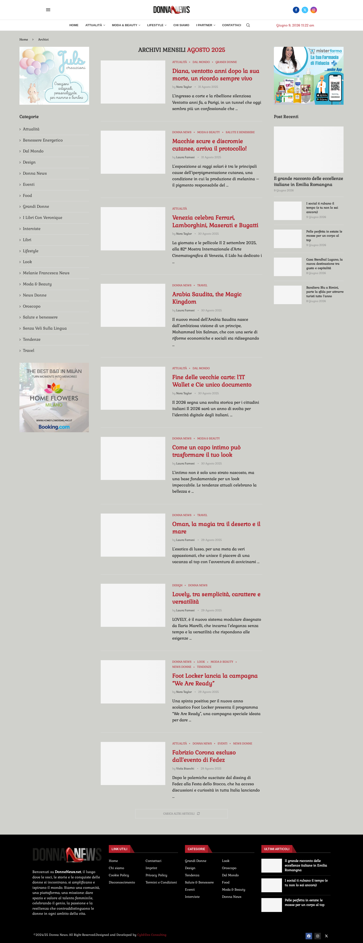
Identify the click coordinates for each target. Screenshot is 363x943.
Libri (27, 239)
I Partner (204, 25)
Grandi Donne (36, 206)
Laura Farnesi (185, 157)
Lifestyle (155, 25)
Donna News (35, 173)
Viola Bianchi (185, 768)
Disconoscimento (122, 882)
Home (73, 25)
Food (27, 195)
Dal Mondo (33, 151)
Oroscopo (32, 306)
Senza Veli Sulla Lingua (45, 328)
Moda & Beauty (124, 25)
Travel (28, 350)
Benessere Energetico (43, 140)
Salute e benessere (40, 317)
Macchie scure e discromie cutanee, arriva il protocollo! (209, 145)
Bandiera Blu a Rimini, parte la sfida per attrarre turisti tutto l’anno (325, 292)
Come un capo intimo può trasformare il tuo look (206, 451)
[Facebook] (296, 10)
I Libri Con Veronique (42, 217)
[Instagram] (313, 10)
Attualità (93, 25)
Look (27, 261)
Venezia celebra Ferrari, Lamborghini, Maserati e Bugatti (215, 221)
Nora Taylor (184, 87)
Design (29, 162)
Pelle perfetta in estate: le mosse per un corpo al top (324, 236)
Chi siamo (116, 868)
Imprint (151, 868)
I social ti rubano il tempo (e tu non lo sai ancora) (322, 208)
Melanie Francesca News (46, 272)
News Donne (35, 295)
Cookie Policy (119, 875)
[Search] (248, 25)
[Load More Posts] (181, 814)
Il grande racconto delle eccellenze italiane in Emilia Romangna (308, 181)
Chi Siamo (181, 25)
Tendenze (32, 339)
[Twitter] (305, 10)
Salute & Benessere (199, 882)
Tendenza (192, 875)
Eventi (28, 184)
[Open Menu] (48, 10)
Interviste (32, 228)
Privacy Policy (156, 875)
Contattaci (231, 25)
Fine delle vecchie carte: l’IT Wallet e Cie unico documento (211, 381)
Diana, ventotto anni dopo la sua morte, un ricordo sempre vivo (215, 74)
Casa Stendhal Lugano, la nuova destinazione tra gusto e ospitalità (324, 264)
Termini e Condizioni (161, 882)
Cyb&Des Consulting (151, 935)
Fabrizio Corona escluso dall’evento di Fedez (204, 756)
